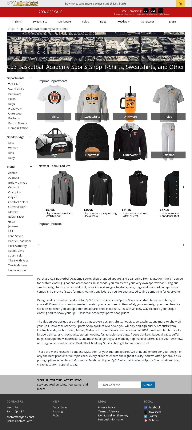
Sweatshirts (40, 21)
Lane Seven (15, 236)
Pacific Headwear (19, 241)
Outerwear (147, 21)
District (13, 211)
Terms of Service (108, 411)
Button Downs (17, 123)
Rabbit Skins (16, 250)
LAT (10, 231)
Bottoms (14, 118)
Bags (103, 21)
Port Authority (17, 245)
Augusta (13, 177)
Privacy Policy (106, 407)
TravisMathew (17, 265)
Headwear (123, 21)
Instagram (152, 411)
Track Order (59, 407)
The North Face (18, 260)
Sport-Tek (15, 255)
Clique (12, 197)
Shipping (57, 411)
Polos (85, 21)
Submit (147, 385)
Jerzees (13, 226)
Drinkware (64, 21)
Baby (11, 157)
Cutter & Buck (17, 206)
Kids (11, 152)
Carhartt (13, 187)
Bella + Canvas (17, 182)
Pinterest (151, 420)
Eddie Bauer (16, 216)
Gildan (12, 221)
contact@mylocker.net (20, 417)
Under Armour (17, 270)
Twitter (150, 416)
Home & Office (18, 128)
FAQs (55, 415)
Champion (14, 192)
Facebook (152, 407)
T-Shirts (17, 21)
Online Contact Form (19, 421)
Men (11, 143)
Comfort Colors (18, 202)
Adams (12, 172)
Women (13, 148)
